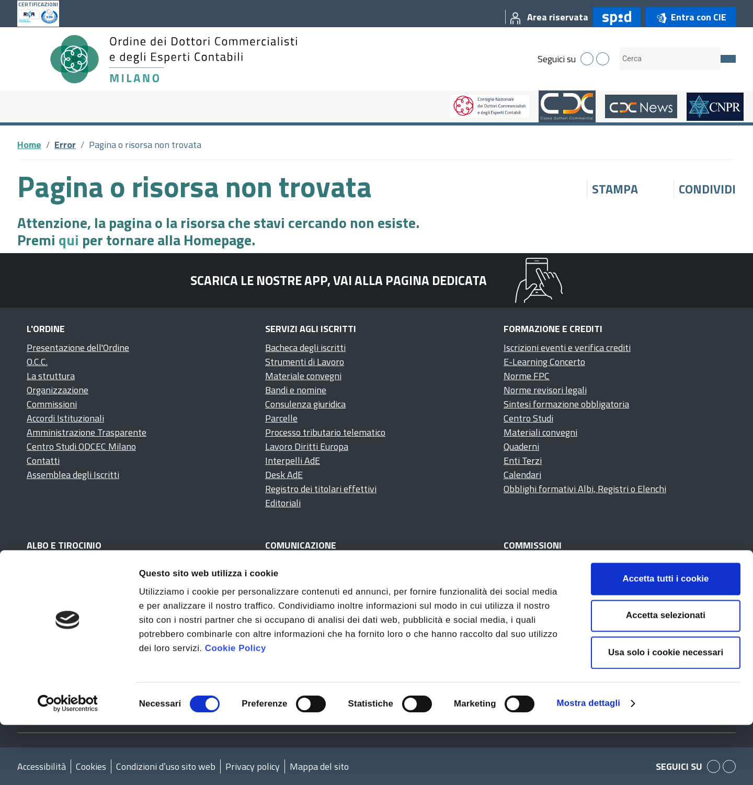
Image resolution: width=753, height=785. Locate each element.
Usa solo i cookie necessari (665, 713)
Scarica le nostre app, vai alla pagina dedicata (338, 280)
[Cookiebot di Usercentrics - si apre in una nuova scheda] (67, 763)
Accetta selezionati (665, 675)
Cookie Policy (235, 708)
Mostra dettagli (588, 763)
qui (69, 240)
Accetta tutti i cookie (666, 639)
